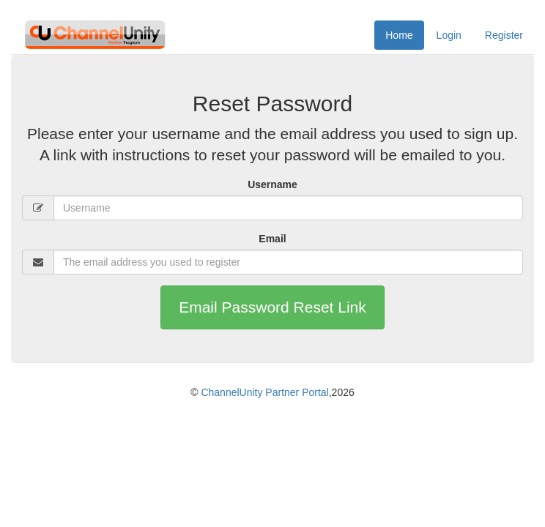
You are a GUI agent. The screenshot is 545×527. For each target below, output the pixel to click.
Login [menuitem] (449, 35)
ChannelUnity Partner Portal (264, 392)
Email (272, 238)
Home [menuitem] (398, 35)
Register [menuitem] (504, 35)
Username (272, 184)
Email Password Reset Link (272, 307)
